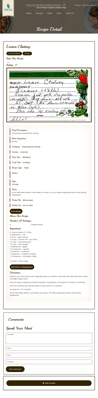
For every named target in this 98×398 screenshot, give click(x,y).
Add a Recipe (49, 383)
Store (59, 13)
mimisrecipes (28, 200)
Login (77, 5)
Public (26, 168)
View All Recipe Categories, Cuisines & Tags (51, 8)
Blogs (49, 13)
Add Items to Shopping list (22, 267)
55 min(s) (26, 162)
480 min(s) (26, 157)
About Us (70, 13)
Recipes (39, 13)
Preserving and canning (31, 147)
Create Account (89, 5)
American (24, 152)
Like (27, 53)
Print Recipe (16, 211)
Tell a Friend (14, 53)
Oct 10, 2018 (28, 205)
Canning (15, 184)
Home (28, 13)
